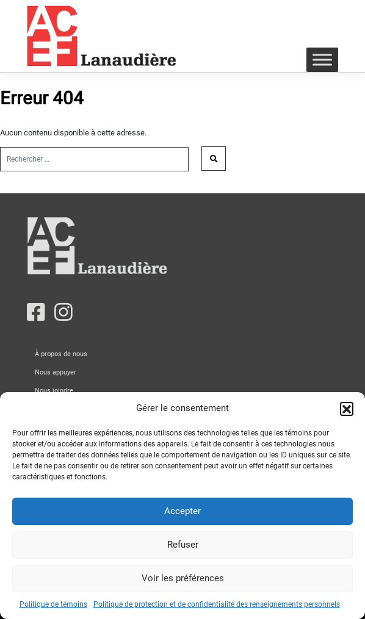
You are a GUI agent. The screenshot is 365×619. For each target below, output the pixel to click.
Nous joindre (54, 391)
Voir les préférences (183, 578)
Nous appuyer (55, 372)
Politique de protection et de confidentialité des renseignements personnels (216, 604)
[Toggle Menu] (322, 59)
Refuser (182, 544)
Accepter (182, 511)
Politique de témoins (53, 604)
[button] (347, 409)
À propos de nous (61, 354)
